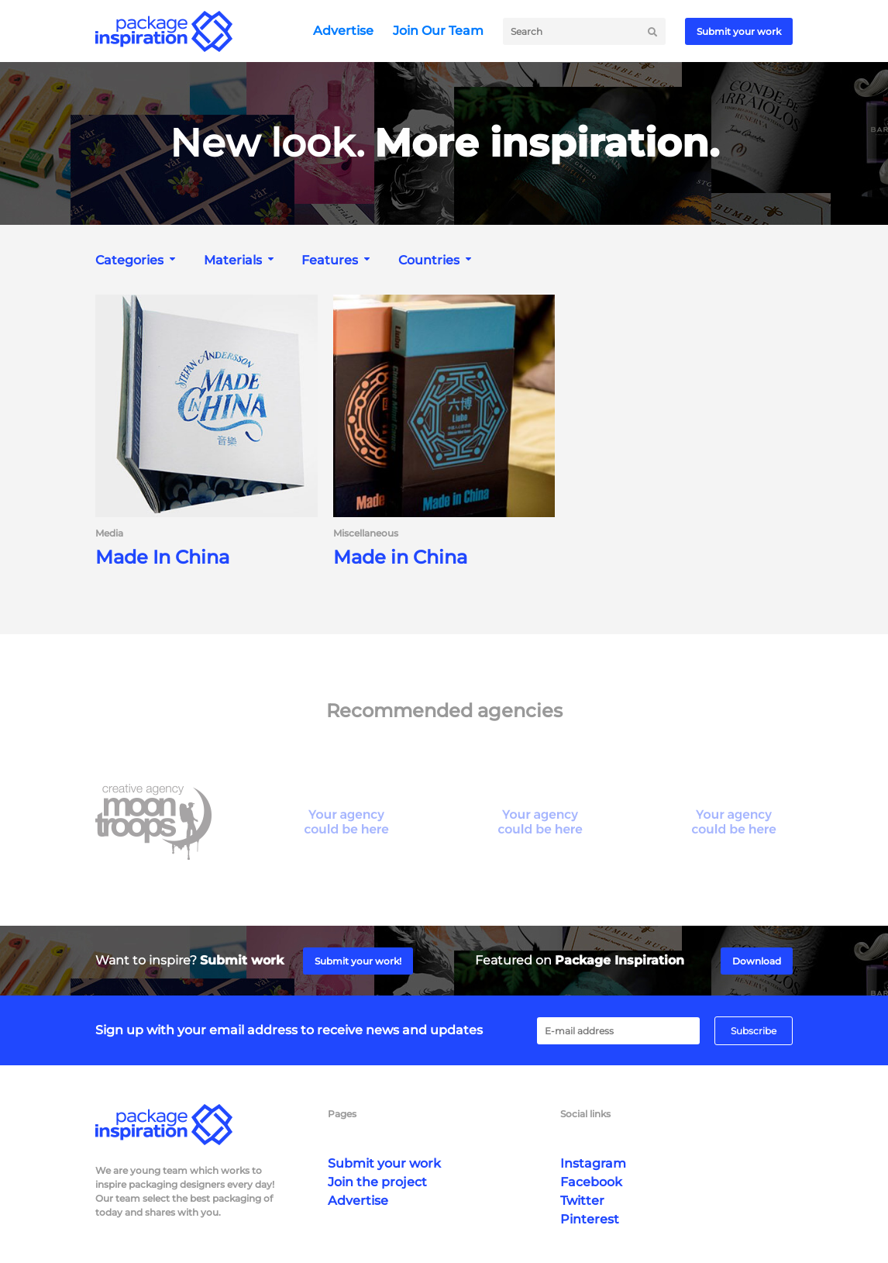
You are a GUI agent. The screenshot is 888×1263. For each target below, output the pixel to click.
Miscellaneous (365, 533)
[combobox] (137, 260)
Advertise (343, 30)
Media (109, 533)
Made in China (400, 557)
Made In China (162, 557)
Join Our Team (438, 30)
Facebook (591, 1182)
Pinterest (589, 1219)
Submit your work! (358, 961)
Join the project (377, 1182)
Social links (585, 1114)
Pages (342, 1114)
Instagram (593, 1163)
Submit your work (739, 31)
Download (756, 961)
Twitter (582, 1200)
